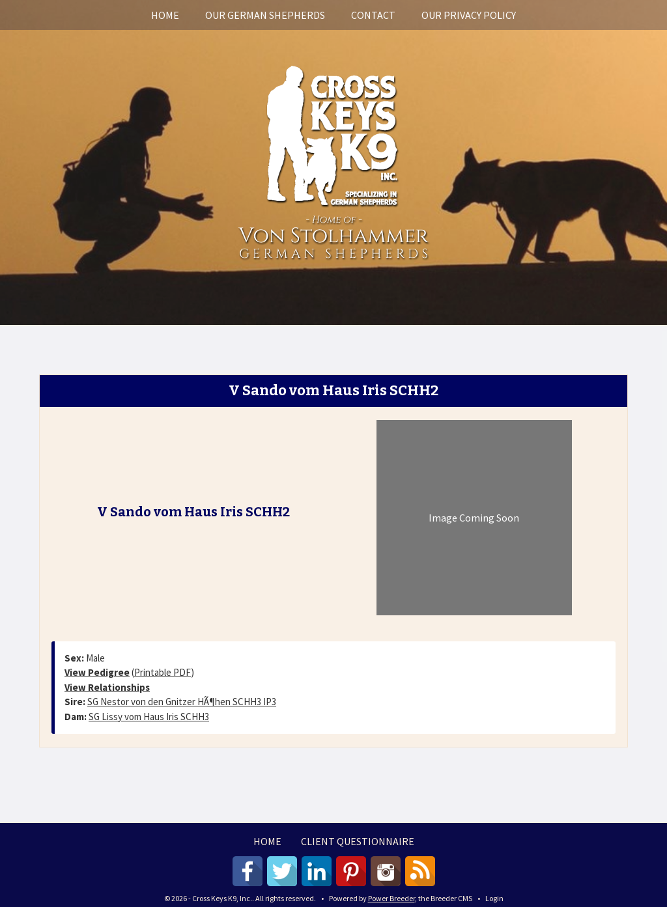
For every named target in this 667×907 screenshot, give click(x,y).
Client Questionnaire (357, 841)
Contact (373, 14)
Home (165, 14)
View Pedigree (97, 672)
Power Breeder (391, 898)
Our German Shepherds (265, 14)
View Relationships (107, 687)
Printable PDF (162, 672)
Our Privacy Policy (468, 14)
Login (494, 898)
